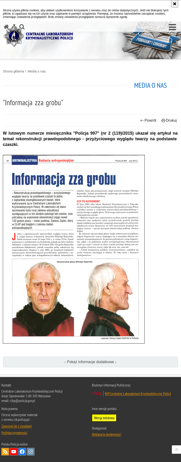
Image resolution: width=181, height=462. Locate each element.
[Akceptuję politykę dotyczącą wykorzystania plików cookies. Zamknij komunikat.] (174, 4)
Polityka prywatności (14, 432)
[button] (172, 27)
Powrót (148, 120)
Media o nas (36, 71)
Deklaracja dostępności (106, 434)
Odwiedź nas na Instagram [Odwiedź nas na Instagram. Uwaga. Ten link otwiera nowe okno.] (30, 451)
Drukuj (169, 120)
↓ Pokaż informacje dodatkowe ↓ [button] (90, 362)
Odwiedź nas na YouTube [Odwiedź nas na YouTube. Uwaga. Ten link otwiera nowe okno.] (13, 451)
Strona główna (13, 71)
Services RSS (5, 451)
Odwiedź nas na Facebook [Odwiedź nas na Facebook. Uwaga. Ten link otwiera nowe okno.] (22, 451)
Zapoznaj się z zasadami (16, 426)
